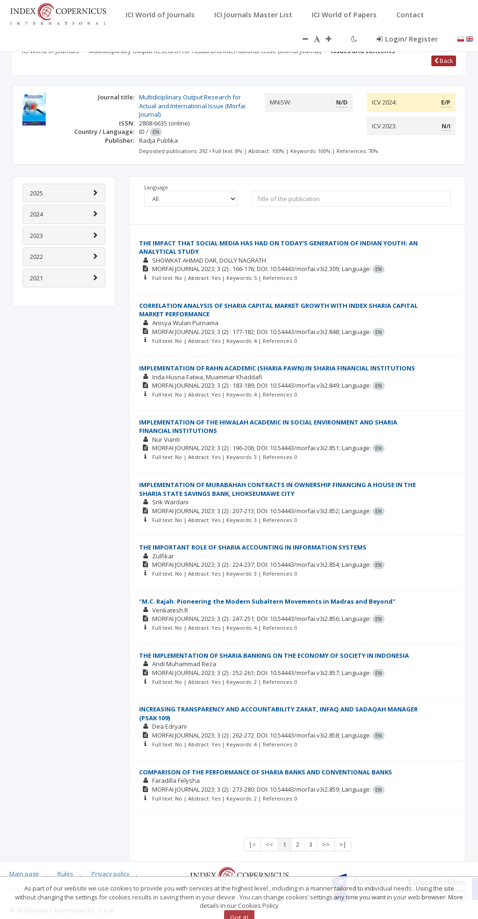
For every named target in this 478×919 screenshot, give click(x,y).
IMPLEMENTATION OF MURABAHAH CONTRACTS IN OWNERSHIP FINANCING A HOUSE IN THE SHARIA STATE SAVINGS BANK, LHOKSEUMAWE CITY (277, 489)
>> (326, 844)
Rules (65, 874)
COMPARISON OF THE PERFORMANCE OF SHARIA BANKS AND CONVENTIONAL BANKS (265, 772)
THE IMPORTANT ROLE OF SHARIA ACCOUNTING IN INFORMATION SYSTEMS (252, 547)
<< (269, 844)
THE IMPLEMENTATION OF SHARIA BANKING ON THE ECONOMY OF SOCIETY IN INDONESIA (274, 655)
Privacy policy (110, 874)
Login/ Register (407, 38)
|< (252, 844)
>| (342, 844)
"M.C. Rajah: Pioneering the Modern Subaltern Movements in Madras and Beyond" (267, 601)
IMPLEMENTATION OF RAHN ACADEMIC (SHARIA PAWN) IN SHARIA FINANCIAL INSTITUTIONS (277, 368)
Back (443, 60)
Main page (24, 874)
